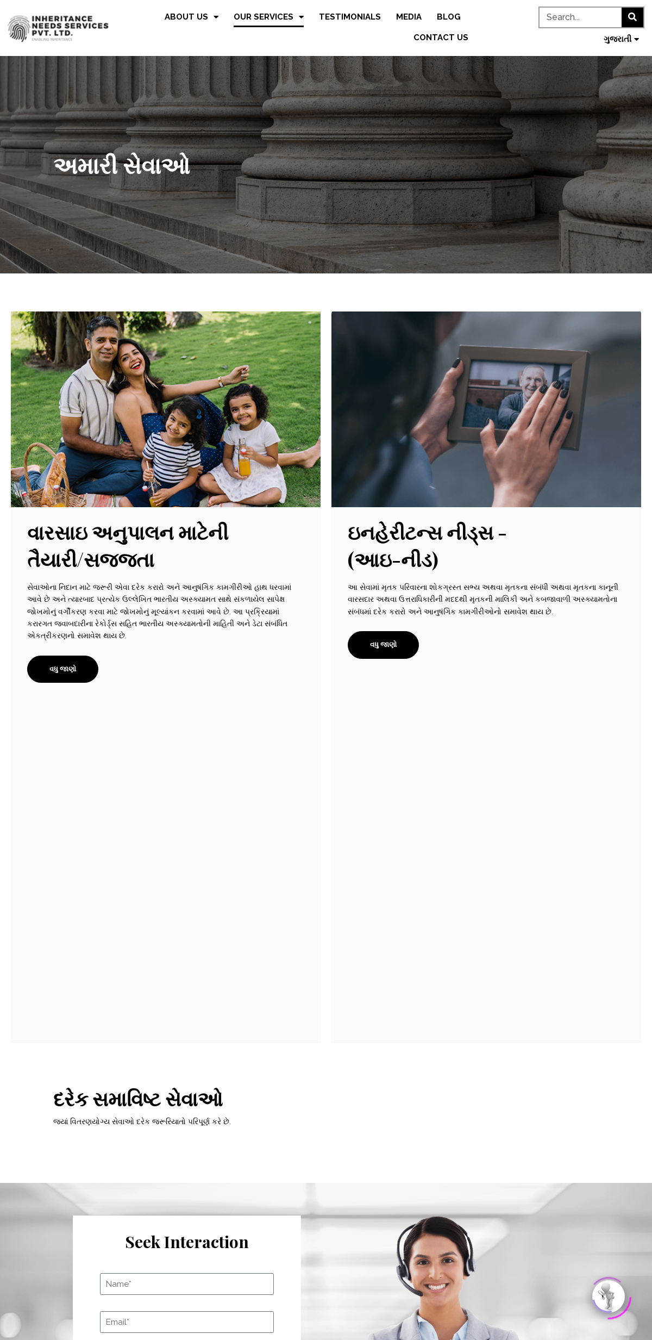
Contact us (440, 37)
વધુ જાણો (62, 669)
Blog (449, 17)
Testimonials (350, 17)
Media (409, 17)
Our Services (269, 17)
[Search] (632, 17)
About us (191, 17)
